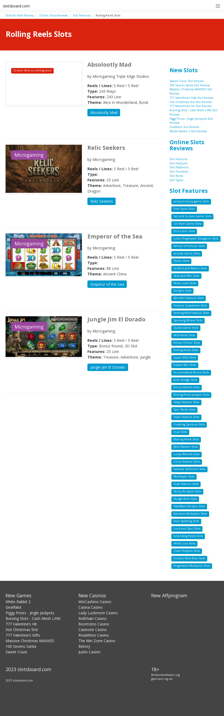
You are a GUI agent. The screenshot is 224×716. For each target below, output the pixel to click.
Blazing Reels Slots (186, 439)
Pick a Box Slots (184, 231)
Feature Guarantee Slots (190, 305)
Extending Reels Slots (188, 536)
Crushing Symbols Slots (189, 424)
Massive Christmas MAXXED (30, 640)
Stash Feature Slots (186, 417)
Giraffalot (14, 607)
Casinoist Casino (92, 629)
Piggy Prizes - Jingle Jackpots (30, 612)
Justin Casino (89, 651)
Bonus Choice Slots (187, 342)
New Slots (184, 70)
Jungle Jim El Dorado (107, 367)
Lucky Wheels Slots (187, 454)
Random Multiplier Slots (190, 513)
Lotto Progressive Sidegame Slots (196, 238)
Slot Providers (179, 171)
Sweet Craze (16, 651)
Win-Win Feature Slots (189, 298)
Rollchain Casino (92, 618)
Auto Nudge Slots (185, 380)
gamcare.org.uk (161, 679)
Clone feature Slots (187, 461)
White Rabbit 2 (18, 601)
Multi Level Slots (185, 283)
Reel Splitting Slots (186, 521)
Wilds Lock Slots (184, 543)
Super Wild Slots (185, 357)
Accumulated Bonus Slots (191, 372)
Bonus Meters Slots (187, 387)
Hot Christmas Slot (22, 629)
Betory (84, 646)
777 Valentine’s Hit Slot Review (191, 106)
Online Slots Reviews (53, 15)
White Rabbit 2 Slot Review (188, 131)
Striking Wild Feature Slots (191, 313)
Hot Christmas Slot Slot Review (191, 102)
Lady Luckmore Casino (98, 612)
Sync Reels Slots (184, 409)
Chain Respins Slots (187, 551)
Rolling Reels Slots (186, 350)
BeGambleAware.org (165, 675)
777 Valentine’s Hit (21, 623)
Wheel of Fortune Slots (189, 246)
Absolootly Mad (103, 112)
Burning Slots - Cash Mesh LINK (33, 618)
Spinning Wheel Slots (188, 320)
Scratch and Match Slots (190, 268)
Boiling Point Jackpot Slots (191, 395)
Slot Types (176, 180)
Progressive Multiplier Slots (192, 566)
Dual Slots (180, 432)
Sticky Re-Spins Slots (187, 491)
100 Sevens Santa (21, 646)
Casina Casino (90, 607)
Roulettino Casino (93, 635)
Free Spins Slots (184, 209)
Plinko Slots (181, 261)
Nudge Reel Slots (185, 499)
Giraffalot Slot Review (184, 127)
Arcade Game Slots (187, 253)
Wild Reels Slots (184, 335)
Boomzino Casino (93, 623)
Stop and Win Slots (186, 276)
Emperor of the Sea (107, 284)
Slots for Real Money (20, 15)
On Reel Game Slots (187, 223)
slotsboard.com (16, 5)
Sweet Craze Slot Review (187, 81)
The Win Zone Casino (96, 640)
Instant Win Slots (185, 365)
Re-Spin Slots (182, 290)
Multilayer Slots (184, 476)
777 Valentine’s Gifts (23, 635)
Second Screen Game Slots (192, 216)
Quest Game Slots (186, 328)
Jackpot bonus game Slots (191, 201)
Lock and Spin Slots (187, 528)
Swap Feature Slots (186, 402)
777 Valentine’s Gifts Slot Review (191, 98)
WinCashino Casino (94, 601)
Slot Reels (176, 176)
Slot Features (82, 15)
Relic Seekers (101, 201)
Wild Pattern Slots (186, 447)
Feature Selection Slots (189, 469)
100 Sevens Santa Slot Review (190, 85)
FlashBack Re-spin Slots (189, 506)
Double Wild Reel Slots (189, 558)
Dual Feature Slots (186, 484)
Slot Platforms (179, 167)
